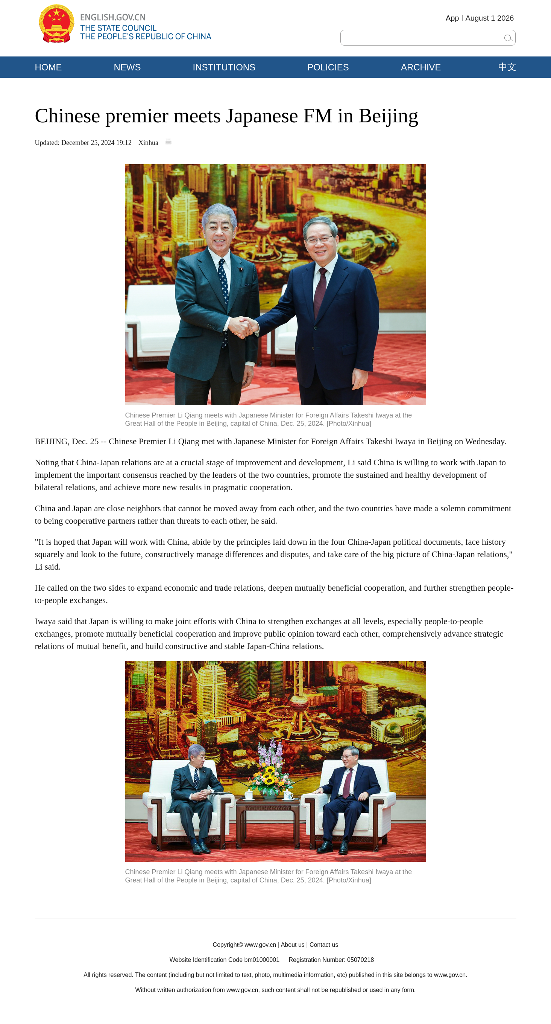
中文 (507, 67)
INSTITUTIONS (224, 67)
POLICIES (328, 67)
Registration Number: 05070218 (331, 960)
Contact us (324, 945)
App (452, 18)
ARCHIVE (421, 67)
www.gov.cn (260, 945)
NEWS (127, 67)
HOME (48, 67)
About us (293, 945)
